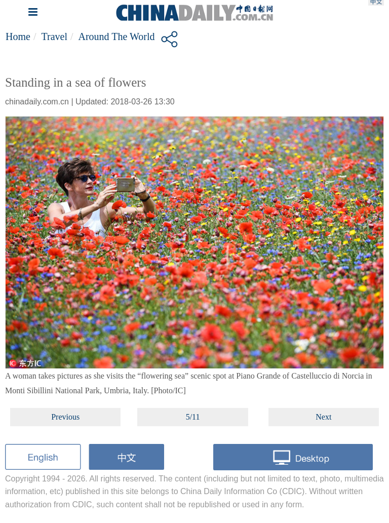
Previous (65, 417)
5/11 (193, 417)
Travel (54, 36)
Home (18, 36)
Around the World (117, 36)
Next (323, 417)
